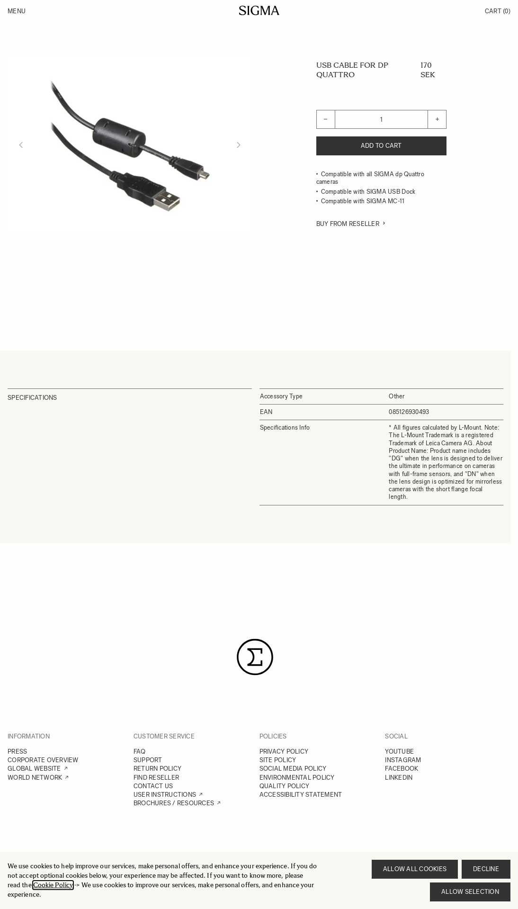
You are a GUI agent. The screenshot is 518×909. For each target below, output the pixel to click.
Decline (486, 869)
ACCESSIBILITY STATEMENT (300, 794)
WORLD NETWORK (35, 777)
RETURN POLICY (157, 768)
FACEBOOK (401, 768)
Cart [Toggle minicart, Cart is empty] (497, 11)
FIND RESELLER (156, 777)
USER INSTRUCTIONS (165, 794)
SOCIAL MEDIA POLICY (293, 768)
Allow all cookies (415, 869)
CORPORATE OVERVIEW (43, 760)
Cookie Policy (53, 885)
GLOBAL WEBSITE (34, 768)
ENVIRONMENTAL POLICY (297, 777)
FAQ (140, 751)
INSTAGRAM (403, 760)
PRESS (17, 751)
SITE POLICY (277, 760)
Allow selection (470, 891)
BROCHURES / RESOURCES (174, 803)
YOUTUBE (399, 751)
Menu (17, 11)
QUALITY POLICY (284, 786)
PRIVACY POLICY (284, 751)
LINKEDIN (398, 777)
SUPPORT (148, 760)
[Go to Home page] (259, 10)
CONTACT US (153, 786)
